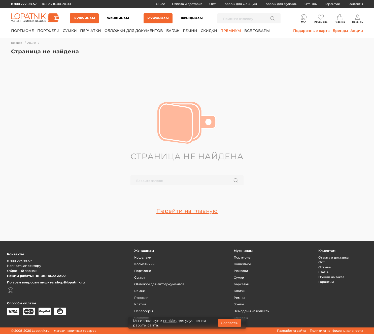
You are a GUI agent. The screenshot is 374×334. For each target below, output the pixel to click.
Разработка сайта (291, 330)
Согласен (229, 323)
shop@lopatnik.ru (70, 282)
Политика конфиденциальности (336, 330)
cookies (170, 320)
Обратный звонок (22, 271)
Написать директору (24, 266)
